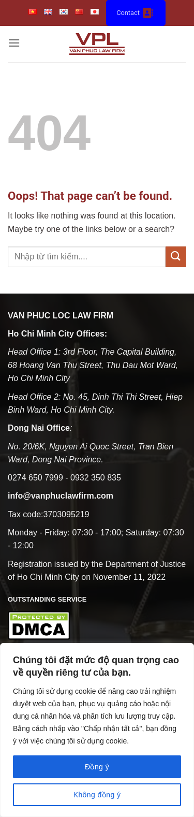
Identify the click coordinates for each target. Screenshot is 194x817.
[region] (97, 730)
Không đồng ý (97, 795)
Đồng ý (97, 767)
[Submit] (176, 256)
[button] (14, 43)
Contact (135, 13)
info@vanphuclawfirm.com (60, 495)
